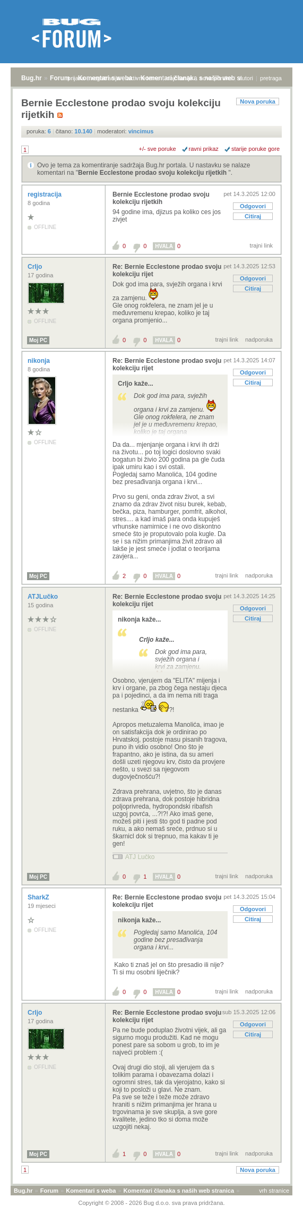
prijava (75, 78)
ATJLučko (43, 596)
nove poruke (216, 78)
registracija (106, 78)
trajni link (261, 245)
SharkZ (39, 897)
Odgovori (253, 206)
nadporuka (259, 339)
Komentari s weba (91, 1190)
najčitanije (180, 78)
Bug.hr (31, 78)
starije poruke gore (255, 149)
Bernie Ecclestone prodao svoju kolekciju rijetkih (153, 172)
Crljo (36, 266)
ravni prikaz (204, 149)
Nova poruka (257, 101)
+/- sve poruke (157, 149)
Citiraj (253, 216)
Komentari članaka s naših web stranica (179, 1190)
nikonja (39, 360)
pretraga (271, 78)
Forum (60, 78)
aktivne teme (143, 78)
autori (246, 78)
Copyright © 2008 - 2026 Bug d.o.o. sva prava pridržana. (152, 1203)
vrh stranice (274, 1190)
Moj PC (38, 340)
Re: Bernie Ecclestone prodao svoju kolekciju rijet (166, 270)
